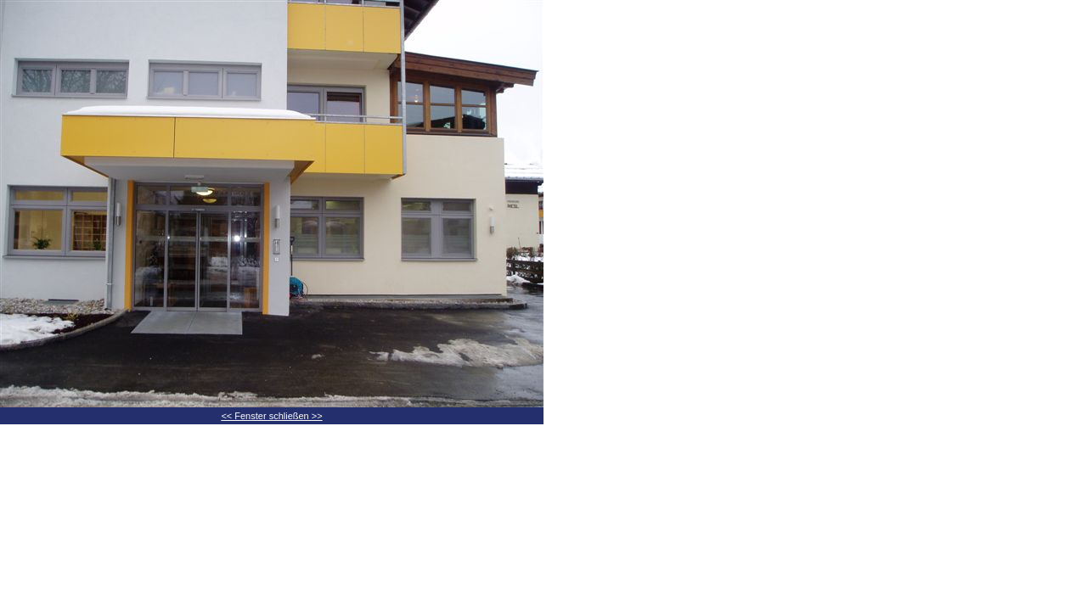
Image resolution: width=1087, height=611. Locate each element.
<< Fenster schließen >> (271, 416)
